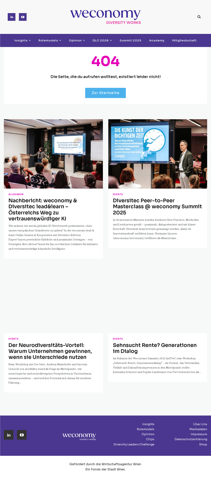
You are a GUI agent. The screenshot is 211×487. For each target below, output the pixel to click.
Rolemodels (145, 418)
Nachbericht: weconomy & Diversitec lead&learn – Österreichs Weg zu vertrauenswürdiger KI (51, 205)
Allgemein (14, 195)
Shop (203, 433)
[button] (199, 17)
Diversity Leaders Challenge (133, 433)
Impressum (199, 423)
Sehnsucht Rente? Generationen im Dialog (153, 338)
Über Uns (200, 413)
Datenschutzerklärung (191, 428)
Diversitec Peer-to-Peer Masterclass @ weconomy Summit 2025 (157, 202)
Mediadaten (198, 418)
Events (117, 195)
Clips (150, 428)
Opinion (148, 423)
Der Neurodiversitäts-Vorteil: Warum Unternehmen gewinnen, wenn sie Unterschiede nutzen (50, 341)
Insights (148, 413)
